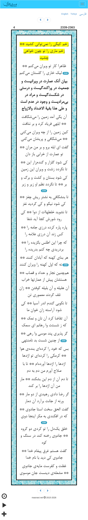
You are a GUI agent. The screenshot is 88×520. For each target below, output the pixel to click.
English (64, 14)
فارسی (82, 14)
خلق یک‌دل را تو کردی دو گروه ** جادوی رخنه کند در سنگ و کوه (44, 436)
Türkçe (74, 14)
